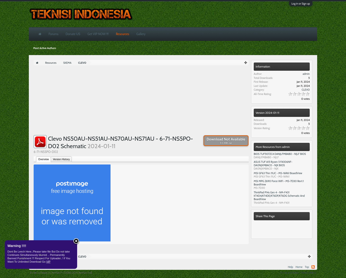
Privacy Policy (308, 272)
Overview (43, 159)
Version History (61, 159)
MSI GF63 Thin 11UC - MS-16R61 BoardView (278, 173)
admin (306, 74)
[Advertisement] (141, 101)
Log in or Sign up (300, 3)
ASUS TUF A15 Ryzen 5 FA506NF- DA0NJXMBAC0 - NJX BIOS (273, 163)
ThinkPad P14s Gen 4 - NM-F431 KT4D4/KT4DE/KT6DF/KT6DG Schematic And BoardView (279, 196)
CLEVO (306, 89)
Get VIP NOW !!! (98, 34)
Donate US (73, 34)
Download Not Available (226, 141)
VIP (48, 261)
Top (307, 267)
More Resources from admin (273, 147)
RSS (313, 267)
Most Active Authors (44, 48)
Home (299, 267)
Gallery (140, 34)
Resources (122, 34)
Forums (53, 34)
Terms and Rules (289, 272)
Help (290, 267)
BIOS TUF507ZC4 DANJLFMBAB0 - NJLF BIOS (280, 154)
